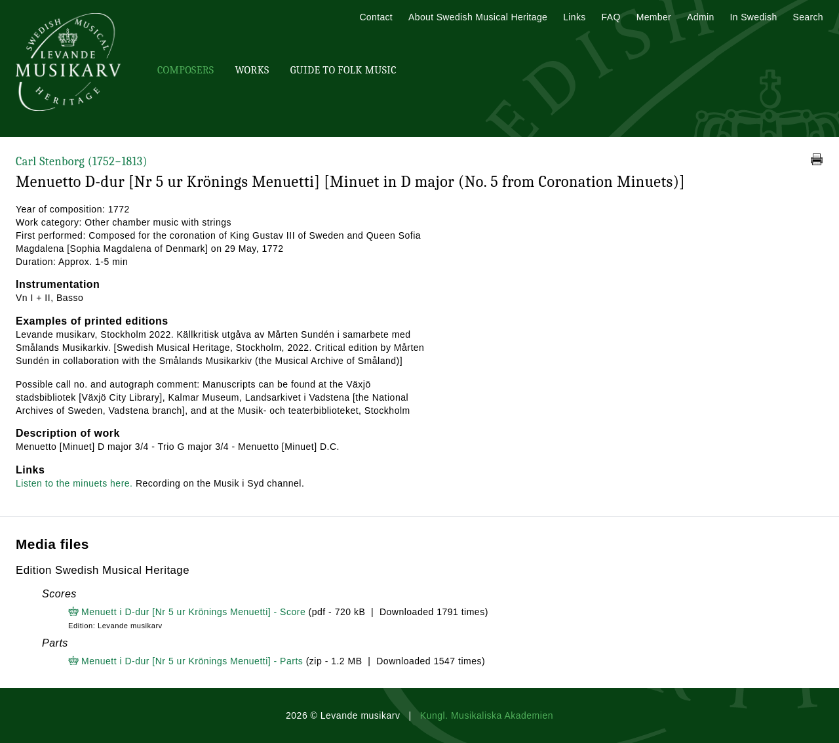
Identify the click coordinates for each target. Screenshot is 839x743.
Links (574, 17)
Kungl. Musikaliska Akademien (486, 715)
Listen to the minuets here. (74, 483)
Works (252, 70)
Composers (185, 70)
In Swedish (753, 17)
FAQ (611, 17)
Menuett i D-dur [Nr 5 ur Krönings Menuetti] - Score (193, 612)
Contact (376, 17)
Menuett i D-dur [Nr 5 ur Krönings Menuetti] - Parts (192, 661)
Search (808, 17)
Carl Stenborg (81, 162)
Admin (700, 17)
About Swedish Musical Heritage (477, 17)
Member (653, 17)
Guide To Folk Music (343, 70)
